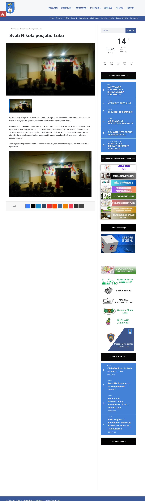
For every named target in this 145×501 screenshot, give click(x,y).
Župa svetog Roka (122, 18)
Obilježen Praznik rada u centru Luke (120, 356)
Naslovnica (53, 8)
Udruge (119, 8)
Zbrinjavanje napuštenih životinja (119, 114)
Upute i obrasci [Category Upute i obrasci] (112, 131)
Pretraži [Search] (130, 30)
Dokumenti (94, 8)
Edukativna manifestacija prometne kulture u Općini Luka (120, 392)
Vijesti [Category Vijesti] (109, 352)
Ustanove (108, 8)
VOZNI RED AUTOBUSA (117, 97)
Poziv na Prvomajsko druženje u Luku (118, 373)
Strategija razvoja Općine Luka (89, 18)
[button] (3, 14)
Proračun (59, 18)
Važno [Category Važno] (109, 84)
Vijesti (52, 18)
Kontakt (130, 8)
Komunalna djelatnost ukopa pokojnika (119, 135)
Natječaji (74, 18)
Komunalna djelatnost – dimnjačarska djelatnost (119, 87)
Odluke (66, 18)
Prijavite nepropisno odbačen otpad (117, 124)
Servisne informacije (117, 105)
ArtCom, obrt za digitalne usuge (49, 493)
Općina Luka (66, 8)
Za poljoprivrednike (107, 18)
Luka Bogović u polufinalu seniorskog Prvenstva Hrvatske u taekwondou (120, 415)
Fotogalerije (134, 18)
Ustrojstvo (81, 8)
